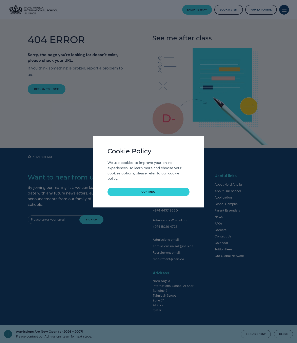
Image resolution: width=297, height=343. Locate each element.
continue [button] (148, 191)
